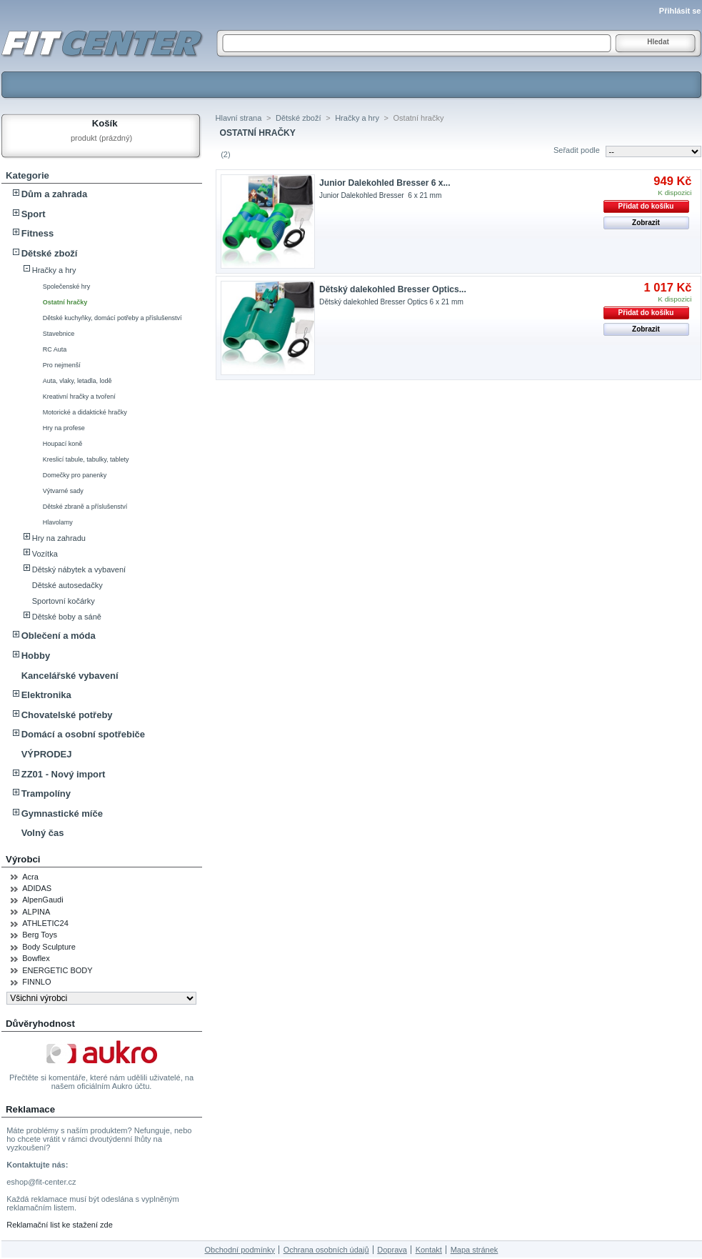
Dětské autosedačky (67, 585)
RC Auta (55, 349)
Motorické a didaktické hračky (85, 412)
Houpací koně (63, 443)
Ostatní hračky (65, 302)
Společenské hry (67, 286)
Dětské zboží (49, 253)
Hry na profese (64, 428)
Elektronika (46, 695)
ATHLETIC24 (45, 923)
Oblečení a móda (58, 635)
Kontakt (429, 1249)
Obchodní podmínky (239, 1249)
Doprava (392, 1249)
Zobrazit (646, 223)
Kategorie (27, 175)
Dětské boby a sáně (66, 616)
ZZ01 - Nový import (63, 774)
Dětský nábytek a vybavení (79, 569)
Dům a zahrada (54, 194)
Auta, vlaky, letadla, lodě (77, 380)
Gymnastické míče (62, 813)
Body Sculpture (49, 946)
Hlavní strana (239, 118)
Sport (33, 214)
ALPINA (36, 911)
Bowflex (36, 958)
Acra (30, 876)
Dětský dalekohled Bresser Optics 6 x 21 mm (391, 302)
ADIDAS (36, 888)
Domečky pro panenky (75, 475)
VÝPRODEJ (46, 754)
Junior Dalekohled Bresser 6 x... (385, 183)
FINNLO (36, 981)
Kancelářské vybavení (70, 675)
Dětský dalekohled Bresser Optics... (392, 289)
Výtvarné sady (63, 490)
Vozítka (45, 553)
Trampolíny (46, 793)
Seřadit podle (576, 150)
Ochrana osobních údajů (326, 1249)
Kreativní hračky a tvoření (79, 396)
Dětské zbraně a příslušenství (85, 506)
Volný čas (42, 832)
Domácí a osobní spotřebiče (83, 734)
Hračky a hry (54, 270)
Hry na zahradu (59, 538)
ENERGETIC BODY (57, 970)
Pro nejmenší (62, 365)
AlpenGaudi (43, 899)
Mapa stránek (474, 1249)
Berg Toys (39, 934)
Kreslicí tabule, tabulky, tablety (86, 459)
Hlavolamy (58, 522)
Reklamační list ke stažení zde (59, 1224)
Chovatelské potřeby (67, 715)
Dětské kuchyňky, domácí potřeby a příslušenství (112, 318)
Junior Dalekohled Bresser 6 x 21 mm (380, 195)
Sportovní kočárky (63, 601)
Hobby (35, 655)
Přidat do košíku (646, 206)
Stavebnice (59, 333)
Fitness (37, 233)
